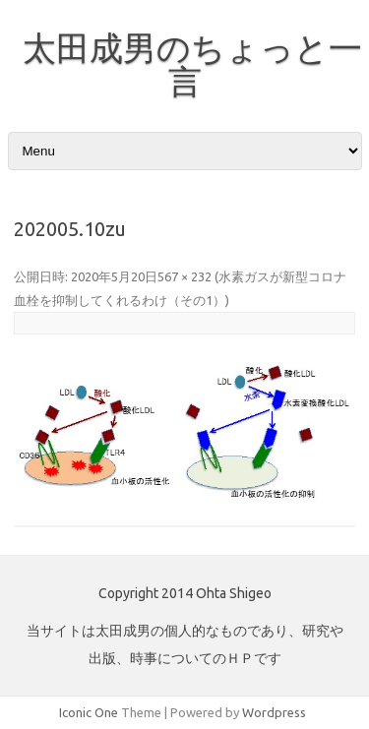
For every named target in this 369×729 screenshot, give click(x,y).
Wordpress (274, 712)
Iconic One (88, 712)
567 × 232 (184, 276)
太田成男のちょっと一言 (192, 64)
